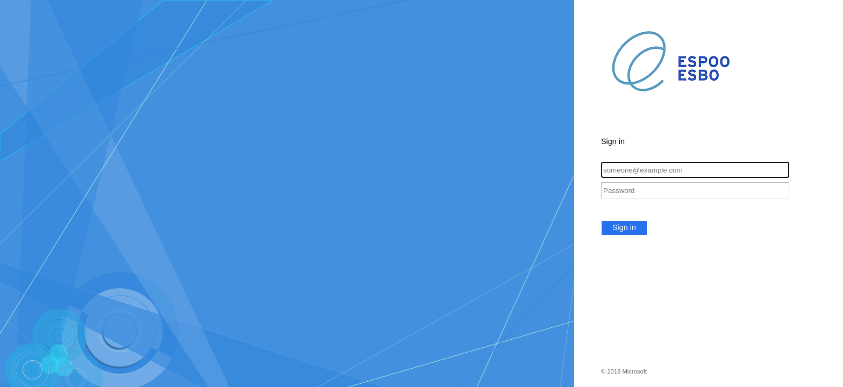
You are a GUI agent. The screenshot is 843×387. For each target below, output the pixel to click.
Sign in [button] (624, 227)
